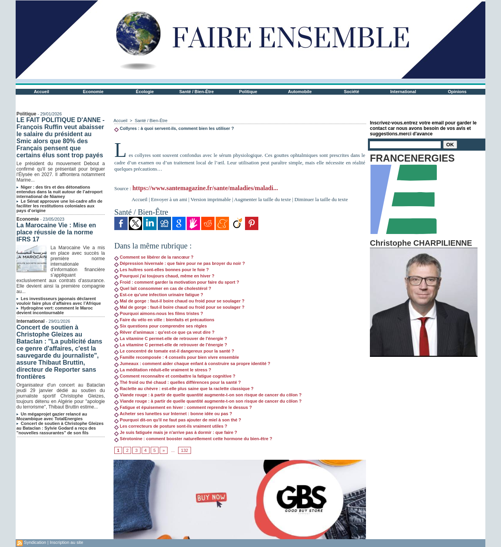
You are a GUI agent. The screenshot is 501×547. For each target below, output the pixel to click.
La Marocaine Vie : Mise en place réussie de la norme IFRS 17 (56, 232)
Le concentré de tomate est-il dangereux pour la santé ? (174, 351)
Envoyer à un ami (169, 199)
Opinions (457, 91)
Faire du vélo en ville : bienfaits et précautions (164, 319)
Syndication (35, 542)
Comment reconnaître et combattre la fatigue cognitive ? (174, 376)
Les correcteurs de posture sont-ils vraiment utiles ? (170, 426)
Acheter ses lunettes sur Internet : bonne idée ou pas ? (173, 413)
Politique (248, 91)
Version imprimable (211, 199)
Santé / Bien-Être (196, 91)
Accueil (41, 91)
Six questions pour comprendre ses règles (160, 326)
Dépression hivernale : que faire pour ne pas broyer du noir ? (179, 263)
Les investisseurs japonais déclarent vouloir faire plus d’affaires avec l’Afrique (58, 301)
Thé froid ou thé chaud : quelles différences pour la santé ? (177, 382)
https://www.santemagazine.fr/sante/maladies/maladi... (205, 188)
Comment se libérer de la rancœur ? (153, 257)
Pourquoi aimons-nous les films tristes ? (158, 313)
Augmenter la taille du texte (262, 199)
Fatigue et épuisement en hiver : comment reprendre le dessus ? (183, 407)
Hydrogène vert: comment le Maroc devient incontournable (54, 310)
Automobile (300, 91)
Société (351, 91)
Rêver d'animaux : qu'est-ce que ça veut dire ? (164, 332)
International (403, 91)
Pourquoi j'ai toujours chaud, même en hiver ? (164, 276)
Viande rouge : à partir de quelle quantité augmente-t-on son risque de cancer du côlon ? (207, 394)
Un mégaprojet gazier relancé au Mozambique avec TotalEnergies (51, 416)
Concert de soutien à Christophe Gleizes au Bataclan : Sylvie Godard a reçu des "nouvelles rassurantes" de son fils (60, 428)
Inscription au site (66, 542)
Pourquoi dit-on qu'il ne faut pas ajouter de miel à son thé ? (177, 419)
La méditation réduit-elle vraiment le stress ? (162, 369)
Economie (93, 91)
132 (184, 450)
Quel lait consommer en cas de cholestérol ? (162, 288)
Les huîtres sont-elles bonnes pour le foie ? (161, 269)
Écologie (145, 91)
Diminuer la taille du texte (321, 199)
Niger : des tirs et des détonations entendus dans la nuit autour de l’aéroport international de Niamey (59, 192)
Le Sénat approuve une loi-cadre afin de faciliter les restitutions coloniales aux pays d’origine (59, 206)
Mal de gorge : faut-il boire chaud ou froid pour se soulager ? (179, 301)
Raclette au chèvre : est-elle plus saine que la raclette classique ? (184, 388)
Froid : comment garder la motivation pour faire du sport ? (176, 282)
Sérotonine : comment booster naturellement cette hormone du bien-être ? (193, 438)
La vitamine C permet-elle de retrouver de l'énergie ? (170, 338)
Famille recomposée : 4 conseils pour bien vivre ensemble (176, 357)
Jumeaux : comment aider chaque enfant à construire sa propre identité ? (192, 363)
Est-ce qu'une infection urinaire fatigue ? (158, 294)
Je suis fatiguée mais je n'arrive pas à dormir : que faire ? (175, 432)
